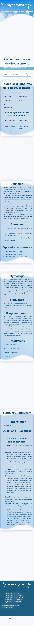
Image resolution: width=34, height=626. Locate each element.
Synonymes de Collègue (13, 600)
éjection (6, 132)
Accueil (6, 68)
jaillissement (8, 108)
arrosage (22, 100)
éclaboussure (23, 96)
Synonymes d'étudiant (13, 602)
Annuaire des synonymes (10, 605)
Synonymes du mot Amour (14, 595)
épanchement (8, 100)
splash (6, 104)
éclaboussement (9, 69)
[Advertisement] (17, 40)
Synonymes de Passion (13, 593)
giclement (22, 93)
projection (22, 104)
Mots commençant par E (17, 68)
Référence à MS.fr (8, 607)
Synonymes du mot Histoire (14, 597)
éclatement (8, 96)
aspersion (7, 93)
